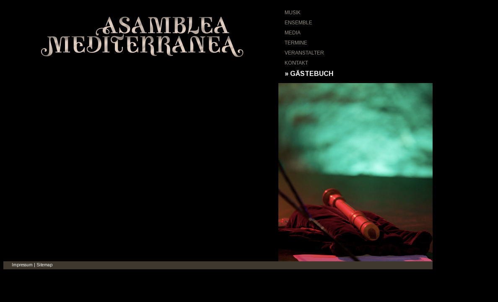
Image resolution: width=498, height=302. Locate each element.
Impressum (22, 265)
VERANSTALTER (304, 53)
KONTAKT (296, 63)
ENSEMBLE (298, 23)
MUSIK (293, 13)
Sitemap (44, 265)
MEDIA (293, 33)
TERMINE (296, 43)
